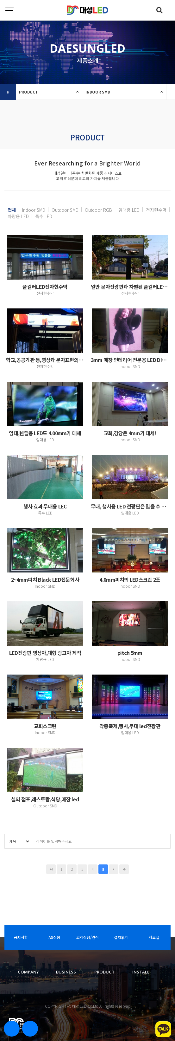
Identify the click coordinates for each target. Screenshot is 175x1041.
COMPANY (28, 972)
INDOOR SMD (97, 91)
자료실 (154, 937)
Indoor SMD (33, 210)
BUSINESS (66, 972)
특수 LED (43, 216)
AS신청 (54, 937)
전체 (12, 210)
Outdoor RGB (98, 210)
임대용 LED (129, 210)
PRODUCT (28, 91)
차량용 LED (18, 216)
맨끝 (124, 869)
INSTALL (140, 972)
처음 (51, 869)
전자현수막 (156, 210)
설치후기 (121, 937)
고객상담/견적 (87, 937)
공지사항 (21, 937)
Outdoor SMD (65, 210)
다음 (113, 869)
